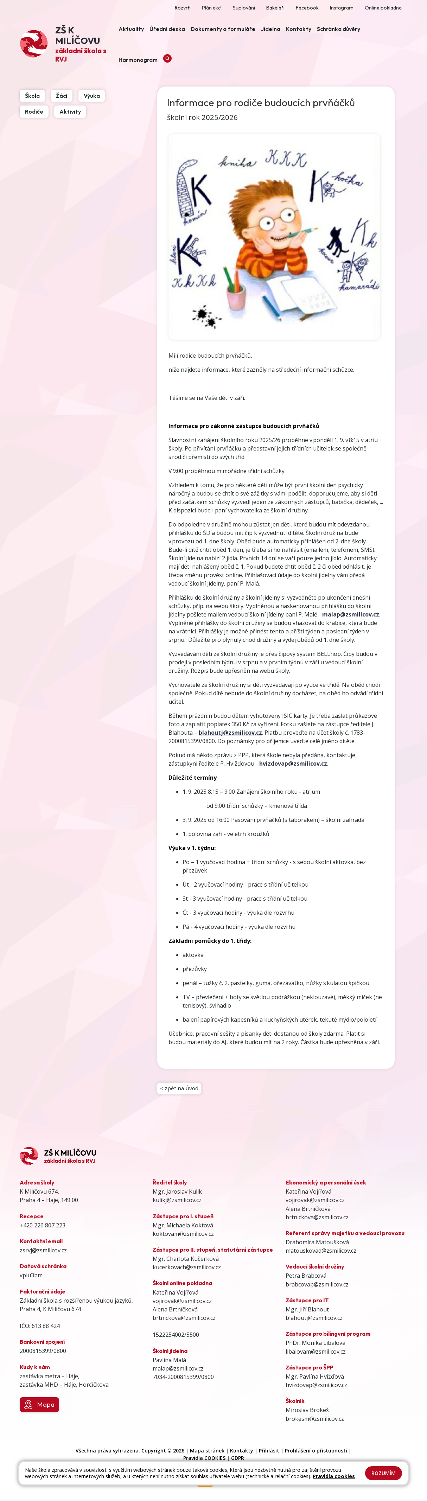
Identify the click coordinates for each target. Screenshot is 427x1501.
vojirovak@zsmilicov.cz (182, 1302)
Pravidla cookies (334, 1476)
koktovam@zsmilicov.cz (183, 1235)
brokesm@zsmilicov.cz (315, 1420)
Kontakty (241, 1452)
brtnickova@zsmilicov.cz (184, 1319)
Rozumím (383, 1473)
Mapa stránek (207, 1452)
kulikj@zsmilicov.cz (177, 1201)
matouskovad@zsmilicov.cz (321, 1252)
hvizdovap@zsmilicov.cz (293, 763)
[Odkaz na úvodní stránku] (68, 44)
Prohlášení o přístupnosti (316, 1452)
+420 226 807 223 (42, 1227)
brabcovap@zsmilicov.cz (317, 1286)
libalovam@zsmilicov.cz (316, 1353)
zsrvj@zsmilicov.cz (43, 1252)
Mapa (39, 1406)
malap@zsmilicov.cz (178, 1370)
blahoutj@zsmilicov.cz (314, 1319)
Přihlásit (269, 1452)
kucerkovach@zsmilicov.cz (187, 1268)
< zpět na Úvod (179, 1089)
